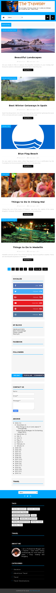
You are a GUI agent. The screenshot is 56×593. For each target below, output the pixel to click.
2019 (17, 456)
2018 (17, 457)
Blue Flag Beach (28, 153)
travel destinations (9, 30)
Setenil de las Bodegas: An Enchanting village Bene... (29, 431)
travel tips (6, 126)
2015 (16, 463)
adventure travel (20, 512)
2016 (17, 461)
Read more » (28, 70)
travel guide (37, 521)
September (21, 434)
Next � (37, 269)
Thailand (5, 174)
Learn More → (16, 558)
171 (31, 269)
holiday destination (21, 515)
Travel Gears (33, 509)
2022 (17, 450)
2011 (16, 471)
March (19, 442)
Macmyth (16, 334)
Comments (39, 375)
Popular (28, 375)
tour (34, 515)
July (18, 436)
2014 (17, 465)
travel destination (28, 518)
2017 (17, 459)
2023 (17, 448)
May (18, 440)
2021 (17, 452)
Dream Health (18, 332)
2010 (17, 473)
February (20, 444)
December (20, 425)
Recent (17, 375)
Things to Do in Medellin (28, 247)
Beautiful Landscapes (28, 57)
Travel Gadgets (19, 509)
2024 (17, 423)
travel (15, 518)
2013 (17, 467)
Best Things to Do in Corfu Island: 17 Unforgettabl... (28, 427)
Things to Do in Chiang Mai (28, 202)
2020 (17, 454)
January (19, 446)
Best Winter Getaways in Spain (28, 105)
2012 (17, 469)
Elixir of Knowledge (19, 331)
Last (45, 269)
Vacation (17, 569)
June (18, 438)
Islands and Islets (19, 329)
